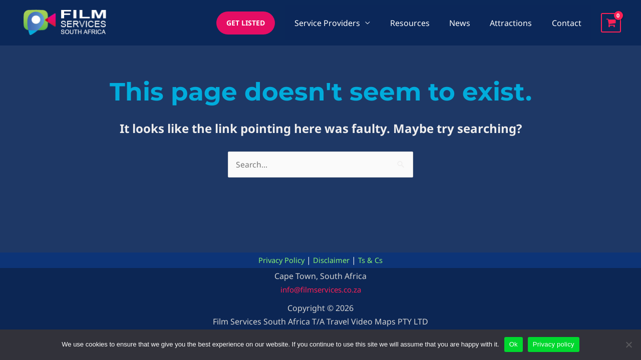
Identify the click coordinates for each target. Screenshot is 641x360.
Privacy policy (553, 344)
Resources (422, 23)
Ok (513, 344)
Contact (568, 23)
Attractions (516, 23)
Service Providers (344, 23)
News (468, 23)
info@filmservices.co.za (320, 289)
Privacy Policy (278, 260)
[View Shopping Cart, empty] (611, 22)
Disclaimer (332, 260)
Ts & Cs (374, 260)
